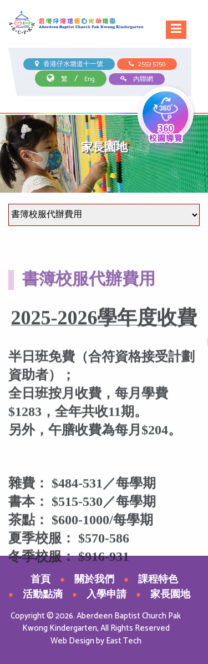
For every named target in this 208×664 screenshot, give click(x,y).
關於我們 (94, 579)
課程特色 (158, 579)
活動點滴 (43, 594)
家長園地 (170, 594)
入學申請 (106, 594)
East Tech (123, 641)
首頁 (40, 579)
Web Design (72, 641)
